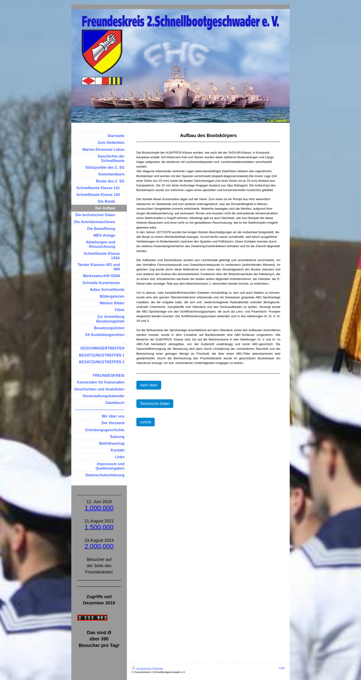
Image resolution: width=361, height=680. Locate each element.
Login (282, 667)
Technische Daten (155, 404)
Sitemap (158, 668)
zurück (145, 422)
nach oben (149, 385)
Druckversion (142, 668)
